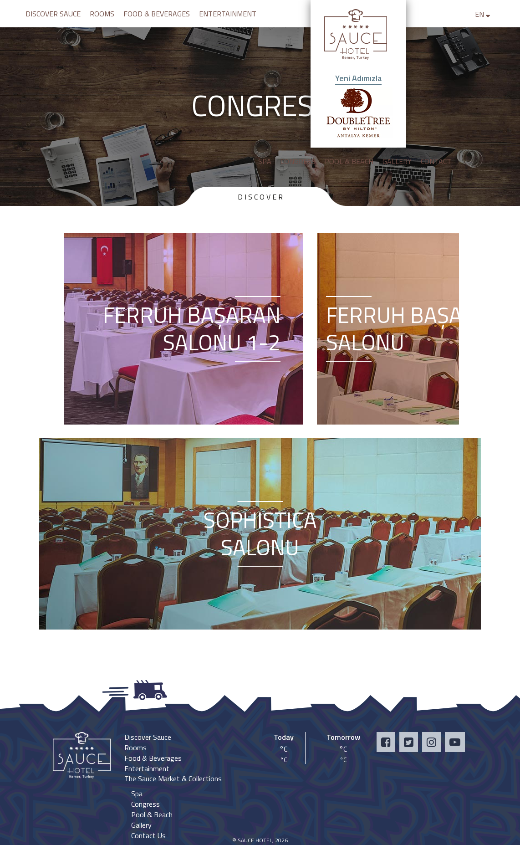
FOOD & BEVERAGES (156, 13)
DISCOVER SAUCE (53, 13)
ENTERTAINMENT (227, 13)
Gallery (141, 824)
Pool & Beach (152, 814)
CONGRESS (298, 161)
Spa (137, 793)
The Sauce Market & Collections (173, 778)
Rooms (135, 747)
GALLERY (397, 161)
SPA (264, 161)
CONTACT (436, 161)
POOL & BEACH (349, 161)
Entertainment (146, 768)
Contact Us (148, 835)
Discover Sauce (147, 737)
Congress (145, 804)
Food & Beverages (153, 758)
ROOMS (102, 13)
